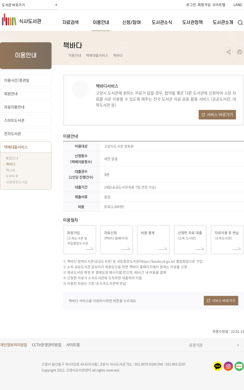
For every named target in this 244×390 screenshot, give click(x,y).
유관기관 (195, 345)
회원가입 (204, 4)
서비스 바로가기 (220, 114)
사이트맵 (218, 4)
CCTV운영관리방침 (46, 345)
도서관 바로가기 (13, 4)
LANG (238, 4)
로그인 (191, 4)
